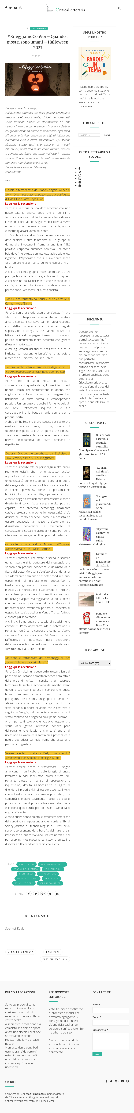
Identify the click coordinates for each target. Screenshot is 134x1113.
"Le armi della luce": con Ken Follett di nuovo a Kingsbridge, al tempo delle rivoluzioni (94, 477)
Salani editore (24, 883)
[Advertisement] (95, 252)
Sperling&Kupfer (50, 883)
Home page (53, 952)
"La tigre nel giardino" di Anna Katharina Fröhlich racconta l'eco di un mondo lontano (95, 508)
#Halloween (38, 28)
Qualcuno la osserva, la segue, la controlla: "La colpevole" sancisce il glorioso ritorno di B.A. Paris (94, 446)
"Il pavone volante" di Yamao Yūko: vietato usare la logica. (94, 536)
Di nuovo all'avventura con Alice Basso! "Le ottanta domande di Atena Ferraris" (94, 623)
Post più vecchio (55, 959)
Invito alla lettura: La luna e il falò (103, 598)
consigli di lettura (26, 869)
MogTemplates (35, 1094)
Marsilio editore (27, 878)
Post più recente (20, 952)
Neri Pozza (51, 878)
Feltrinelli (26, 874)
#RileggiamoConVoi (52, 864)
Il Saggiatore (48, 874)
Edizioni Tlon (53, 869)
